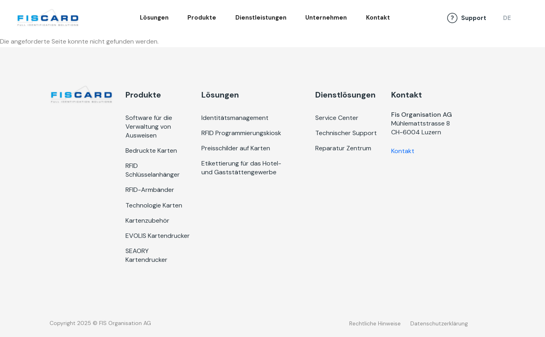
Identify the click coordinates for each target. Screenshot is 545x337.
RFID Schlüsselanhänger (152, 170)
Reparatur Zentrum (343, 148)
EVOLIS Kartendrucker (157, 235)
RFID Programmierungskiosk (241, 133)
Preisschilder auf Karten (235, 148)
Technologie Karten (153, 205)
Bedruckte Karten (151, 150)
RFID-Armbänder (149, 189)
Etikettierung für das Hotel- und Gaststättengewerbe (241, 167)
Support (473, 18)
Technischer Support (346, 133)
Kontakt (378, 18)
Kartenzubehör (147, 220)
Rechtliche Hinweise (375, 323)
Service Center (336, 118)
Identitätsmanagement (235, 118)
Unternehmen (326, 18)
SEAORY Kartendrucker (146, 255)
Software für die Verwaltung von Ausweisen (148, 127)
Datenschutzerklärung (439, 323)
